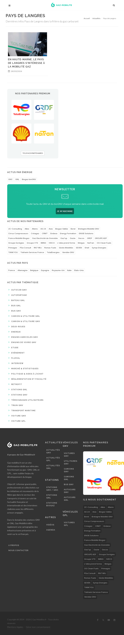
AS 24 (43, 229)
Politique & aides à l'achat (25, 373)
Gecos (81, 238)
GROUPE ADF (101, 238)
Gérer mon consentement (38, 627)
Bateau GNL (16, 300)
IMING (43, 243)
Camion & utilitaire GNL (24, 316)
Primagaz (12, 247)
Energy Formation (68, 233)
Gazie (72, 238)
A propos (13, 545)
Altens (35, 229)
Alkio (27, 229)
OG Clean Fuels (104, 243)
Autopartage (17, 295)
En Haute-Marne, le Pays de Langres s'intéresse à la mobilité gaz (26, 63)
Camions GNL (69, 478)
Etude (13, 347)
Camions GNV (69, 470)
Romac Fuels (50, 247)
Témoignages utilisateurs (25, 400)
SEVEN (79, 247)
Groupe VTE (32, 243)
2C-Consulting (15, 229)
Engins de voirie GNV (22, 342)
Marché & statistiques (23, 368)
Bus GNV (14, 310)
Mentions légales (15, 627)
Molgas (81, 243)
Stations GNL (17, 389)
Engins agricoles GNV (23, 337)
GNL (17, 179)
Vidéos (50, 525)
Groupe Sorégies (16, 243)
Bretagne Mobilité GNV (88, 229)
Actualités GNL (53, 467)
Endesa (53, 233)
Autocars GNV (69, 491)
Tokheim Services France (32, 252)
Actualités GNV (53, 451)
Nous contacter (18, 550)
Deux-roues (16, 326)
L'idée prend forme (66, 243)
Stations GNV (17, 394)
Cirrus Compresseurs (18, 233)
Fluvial (14, 358)
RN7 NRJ (38, 247)
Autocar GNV (17, 289)
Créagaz (35, 233)
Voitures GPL (69, 524)
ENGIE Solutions (86, 233)
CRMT (45, 233)
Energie (14, 331)
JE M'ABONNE (65, 211)
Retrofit (15, 384)
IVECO (52, 243)
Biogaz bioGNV (29, 179)
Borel (73, 229)
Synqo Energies (99, 247)
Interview (15, 363)
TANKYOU (13, 252)
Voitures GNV (69, 454)
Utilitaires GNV (70, 462)
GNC (10, 179)
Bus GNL (14, 305)
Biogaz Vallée (61, 229)
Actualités (96, 18)
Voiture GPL (17, 421)
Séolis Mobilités (66, 247)
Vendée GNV (68, 252)
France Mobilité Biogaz (18, 238)
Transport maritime (22, 410)
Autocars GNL (69, 498)
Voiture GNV (17, 415)
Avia (51, 229)
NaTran (90, 243)
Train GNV (15, 405)
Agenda (50, 530)
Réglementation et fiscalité (27, 379)
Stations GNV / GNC (52, 488)
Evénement (16, 352)
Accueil (87, 18)
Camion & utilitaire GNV (24, 321)
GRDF (89, 238)
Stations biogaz (51, 504)
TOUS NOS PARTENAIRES (33, 153)
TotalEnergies (53, 252)
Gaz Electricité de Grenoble (45, 238)
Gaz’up (63, 238)
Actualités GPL (53, 459)
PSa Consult (25, 247)
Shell (87, 247)
